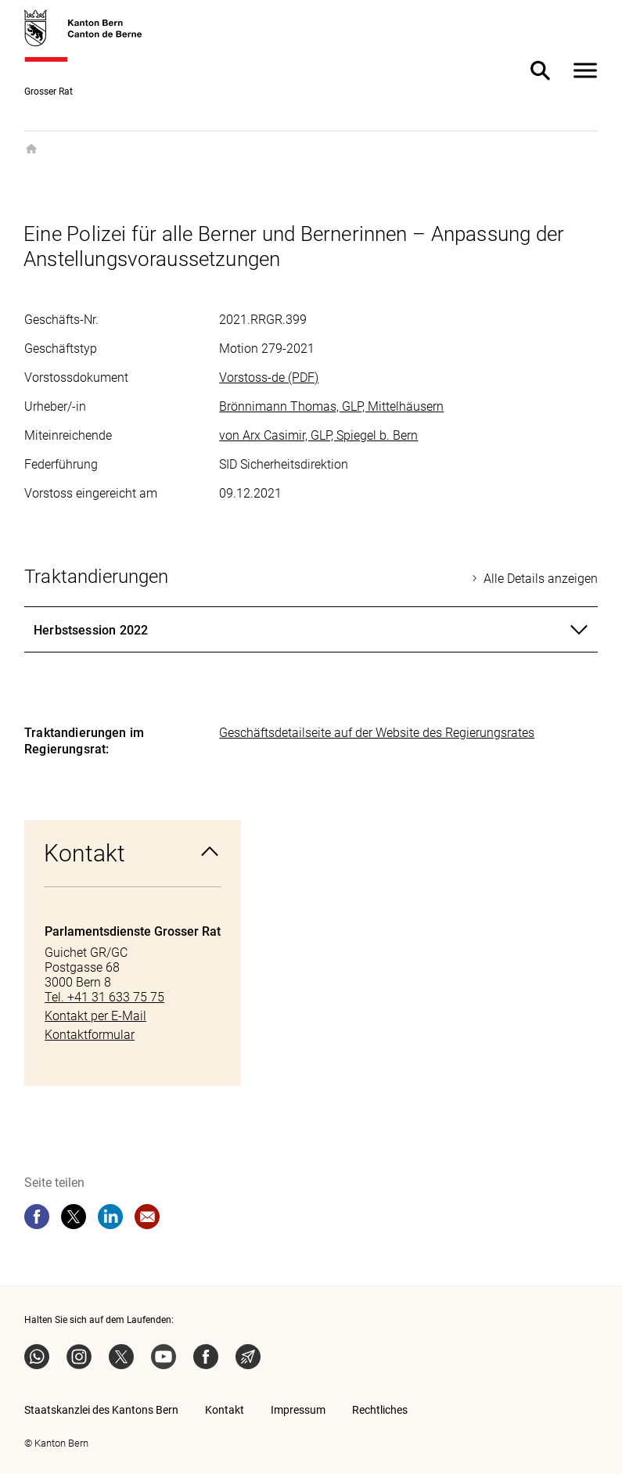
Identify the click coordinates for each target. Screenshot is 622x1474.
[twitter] (73, 1216)
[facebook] (36, 1216)
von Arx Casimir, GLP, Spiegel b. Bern (318, 435)
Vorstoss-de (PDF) (268, 377)
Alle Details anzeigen (541, 578)
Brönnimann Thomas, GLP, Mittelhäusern (331, 406)
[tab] (311, 630)
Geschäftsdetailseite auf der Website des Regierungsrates (376, 732)
